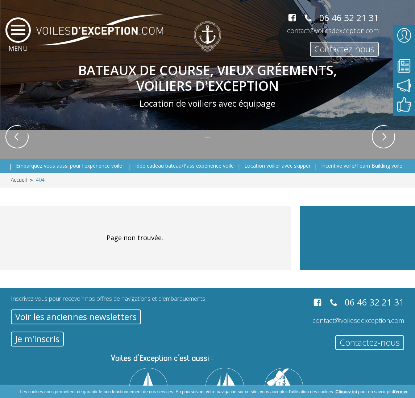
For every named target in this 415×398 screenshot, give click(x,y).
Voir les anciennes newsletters (76, 317)
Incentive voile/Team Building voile (361, 165)
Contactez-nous (344, 49)
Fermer (400, 391)
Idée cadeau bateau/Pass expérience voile (184, 165)
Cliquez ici (346, 391)
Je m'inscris (37, 339)
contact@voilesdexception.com (333, 30)
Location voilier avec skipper (277, 165)
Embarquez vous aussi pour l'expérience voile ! (70, 165)
